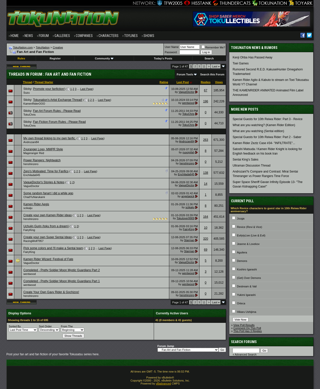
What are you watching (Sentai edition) (258, 131)
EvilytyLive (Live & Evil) (251, 235)
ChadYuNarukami (34, 196)
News (28, 36)
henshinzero (31, 164)
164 (205, 216)
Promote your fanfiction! (49, 89)
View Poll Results (244, 325)
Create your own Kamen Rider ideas (48, 215)
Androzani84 (31, 142)
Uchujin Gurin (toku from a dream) (46, 226)
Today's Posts (163, 58)
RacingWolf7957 (34, 240)
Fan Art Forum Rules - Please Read (56, 111)
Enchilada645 (32, 175)
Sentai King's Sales (245, 159)
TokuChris (30, 114)
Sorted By (15, 326)
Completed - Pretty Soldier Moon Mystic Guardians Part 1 (62, 281)
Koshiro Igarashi (247, 269)
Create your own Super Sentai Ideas (48, 237)
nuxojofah (188, 152)
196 (205, 101)
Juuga (240, 218)
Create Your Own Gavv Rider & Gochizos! (51, 292)
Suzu (27, 92)
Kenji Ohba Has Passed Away (252, 57)
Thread (27, 82)
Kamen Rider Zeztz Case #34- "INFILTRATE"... (263, 143)
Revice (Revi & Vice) (249, 226)
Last (216, 66)
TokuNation (43, 47)
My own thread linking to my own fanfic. (50, 138)
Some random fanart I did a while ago (48, 193)
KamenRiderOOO (34, 103)
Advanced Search (245, 354)
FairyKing (29, 229)
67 (205, 90)
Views (219, 82)
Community (104, 58)
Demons (242, 260)
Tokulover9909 (185, 218)
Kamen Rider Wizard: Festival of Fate (48, 259)
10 (205, 227)
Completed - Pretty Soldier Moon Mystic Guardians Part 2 (62, 270)
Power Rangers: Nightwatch (42, 160)
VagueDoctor (186, 91)
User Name (172, 46)
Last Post (182, 82)
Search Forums (244, 342)
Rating (164, 82)
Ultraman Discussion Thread (251, 165)
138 (205, 173)
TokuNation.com (23, 47)
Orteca (241, 303)
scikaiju (28, 207)
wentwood (188, 102)
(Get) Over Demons (249, 277)
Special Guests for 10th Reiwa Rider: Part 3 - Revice (267, 119)
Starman (189, 240)
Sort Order (45, 326)
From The (67, 326)
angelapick (187, 196)
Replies (205, 82)
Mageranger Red (34, 153)
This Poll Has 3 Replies (247, 331)
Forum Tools (185, 74)
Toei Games (240, 63)
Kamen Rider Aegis (36, 204)
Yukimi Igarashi (246, 294)
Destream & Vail (247, 286)
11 (204, 66)
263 (205, 140)
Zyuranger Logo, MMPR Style (43, 149)
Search (209, 58)
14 (205, 184)
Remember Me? (213, 47)
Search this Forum (212, 74)
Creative (58, 47)
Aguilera (242, 252)
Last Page (86, 88)
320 (205, 238)
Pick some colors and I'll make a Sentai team (53, 248)
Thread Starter (43, 82)
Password (171, 52)
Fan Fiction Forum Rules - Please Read (59, 122)
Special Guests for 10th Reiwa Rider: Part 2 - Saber (266, 137)
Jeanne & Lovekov (248, 243)
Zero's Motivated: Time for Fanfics (46, 171)
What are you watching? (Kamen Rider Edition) (263, 125)
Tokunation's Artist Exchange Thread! (57, 100)
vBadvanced (163, 383)
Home (14, 36)
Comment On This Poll (247, 328)
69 (205, 249)
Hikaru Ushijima (246, 311)
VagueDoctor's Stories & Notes (44, 182)
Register (55, 58)
